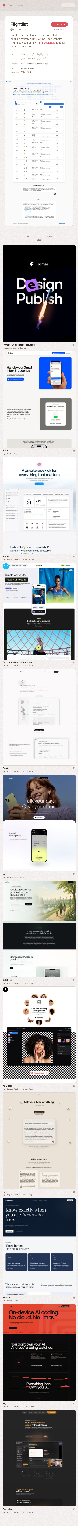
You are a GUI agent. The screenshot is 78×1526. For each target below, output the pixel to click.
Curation (36, 54)
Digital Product (30, 64)
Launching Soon (28, 559)
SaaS (17, 1300)
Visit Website (59, 24)
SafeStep (7, 980)
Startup (23, 877)
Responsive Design (29, 58)
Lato (22, 68)
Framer (5, 989)
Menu (12, 5)
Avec (5, 450)
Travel (42, 58)
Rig (4, 1403)
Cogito (6, 768)
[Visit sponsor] (74, 345)
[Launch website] (74, 451)
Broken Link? (59, 29)
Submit (39, 239)
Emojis (45, 54)
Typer (5, 1191)
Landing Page (42, 64)
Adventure (26, 54)
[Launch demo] (74, 662)
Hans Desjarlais (19, 29)
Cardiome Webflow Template (17, 662)
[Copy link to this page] (31, 24)
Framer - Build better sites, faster (19, 344)
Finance (10, 1300)
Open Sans (29, 68)
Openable (7, 1509)
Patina (6, 556)
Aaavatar (7, 1085)
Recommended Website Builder (14, 348)
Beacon (6, 1297)
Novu (5, 874)
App (22, 64)
